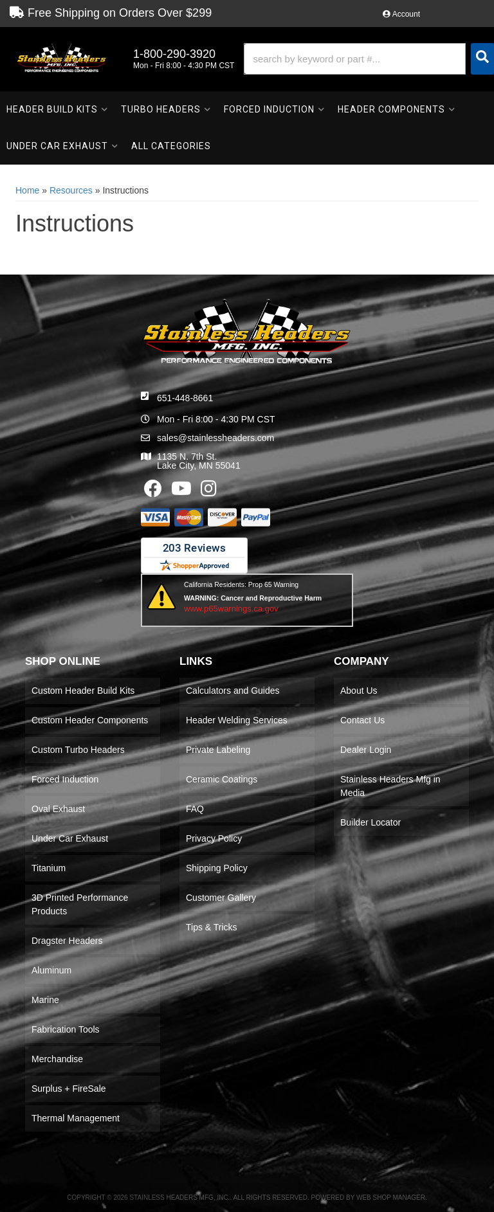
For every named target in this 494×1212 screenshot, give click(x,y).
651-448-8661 (185, 398)
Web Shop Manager (390, 1197)
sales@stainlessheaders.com (215, 437)
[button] (369, 59)
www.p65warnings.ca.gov (231, 608)
